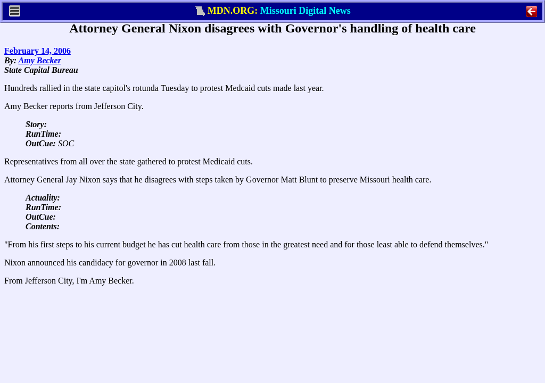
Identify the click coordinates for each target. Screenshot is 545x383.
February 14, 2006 (37, 50)
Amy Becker (40, 60)
